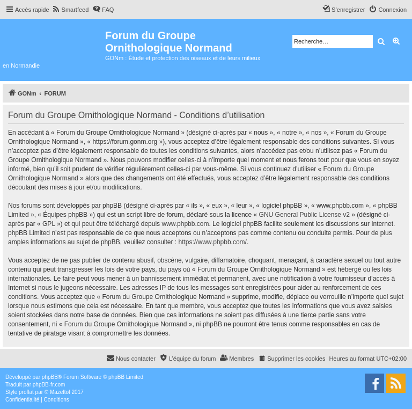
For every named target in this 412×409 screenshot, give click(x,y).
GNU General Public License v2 (304, 214)
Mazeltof (60, 392)
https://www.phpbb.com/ (213, 242)
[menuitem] (70, 9)
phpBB (50, 377)
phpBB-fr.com (49, 385)
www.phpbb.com (185, 224)
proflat (26, 392)
